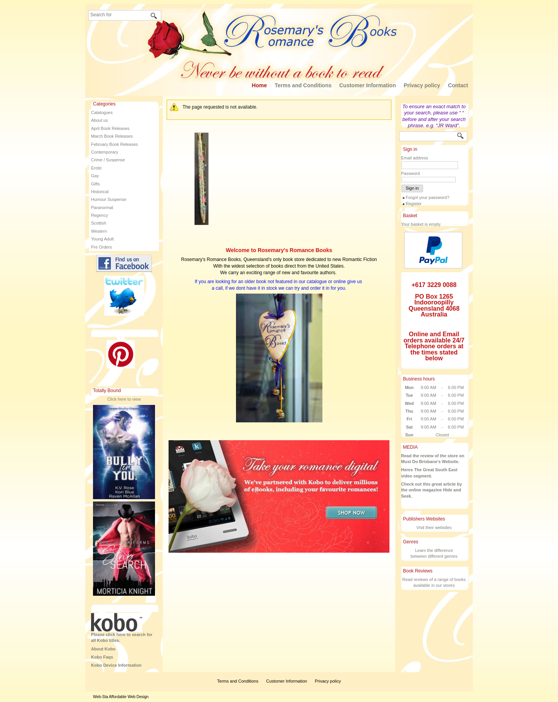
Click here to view (124, 399)
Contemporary (104, 152)
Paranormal (102, 207)
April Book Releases (110, 128)
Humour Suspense (108, 199)
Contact (458, 85)
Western (99, 231)
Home (259, 85)
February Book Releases (114, 144)
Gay (95, 175)
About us (99, 120)
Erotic (96, 168)
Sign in (412, 188)
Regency (99, 215)
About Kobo (103, 649)
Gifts (95, 184)
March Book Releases (112, 136)
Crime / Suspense (108, 159)
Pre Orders (101, 247)
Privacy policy (422, 85)
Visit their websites (434, 527)
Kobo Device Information (116, 665)
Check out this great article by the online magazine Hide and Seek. (431, 490)
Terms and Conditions (303, 85)
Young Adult (102, 239)
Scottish (98, 223)
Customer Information (367, 85)
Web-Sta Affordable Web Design (120, 697)
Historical (99, 191)
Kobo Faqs (102, 657)
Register (414, 203)
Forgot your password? (428, 197)
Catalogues (102, 112)
